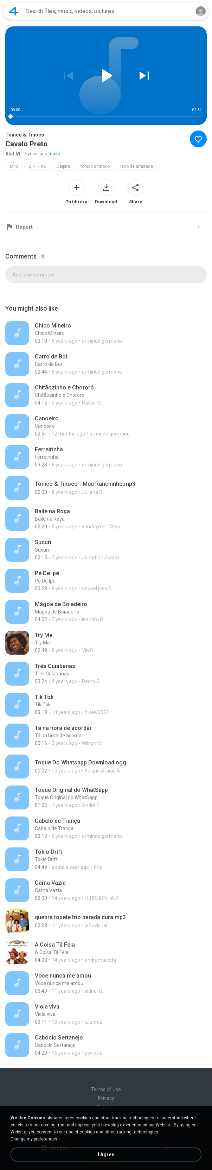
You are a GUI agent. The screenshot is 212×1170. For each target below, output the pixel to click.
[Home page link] (13, 11)
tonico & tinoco (95, 166)
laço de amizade (136, 166)
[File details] (81, 333)
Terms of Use (106, 1089)
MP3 (14, 166)
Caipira (63, 166)
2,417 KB (37, 166)
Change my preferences (34, 1139)
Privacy (106, 1098)
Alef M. (13, 154)
